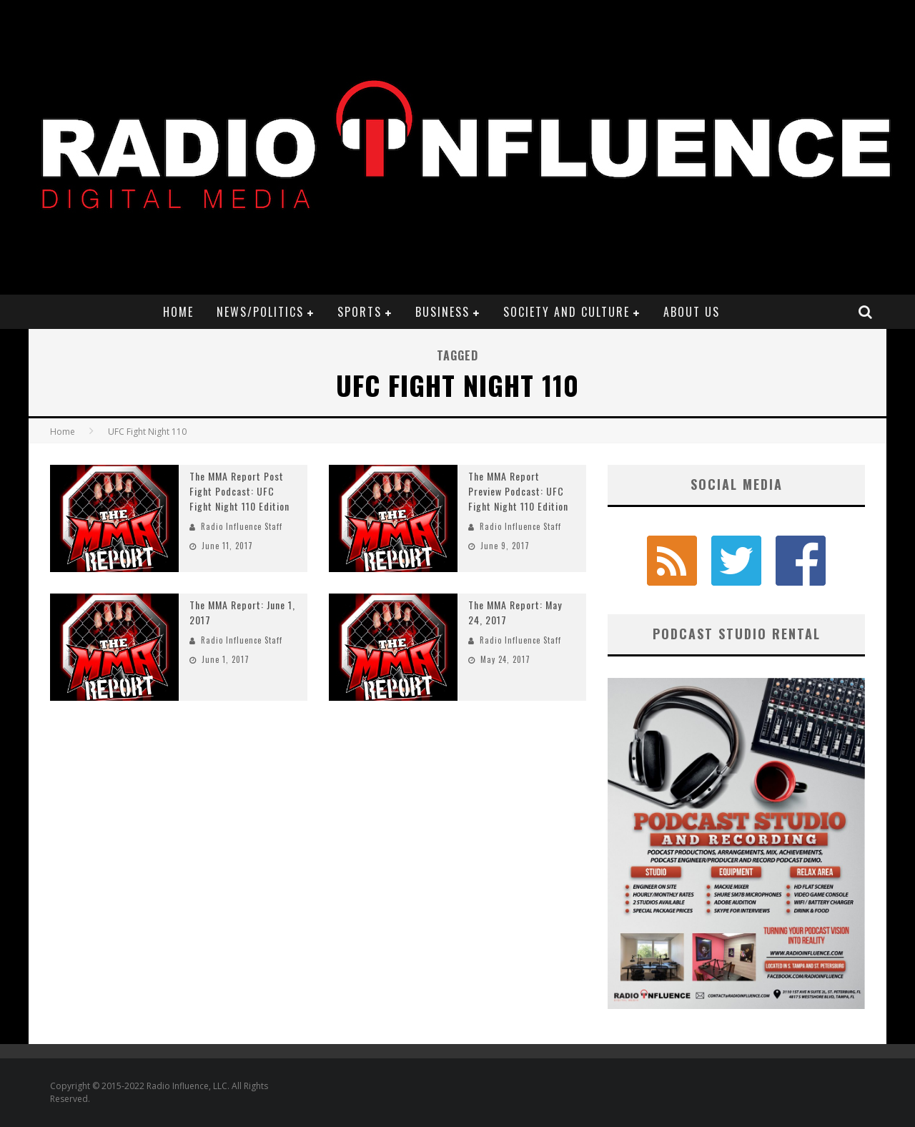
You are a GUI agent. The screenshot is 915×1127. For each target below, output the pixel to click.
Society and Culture (566, 311)
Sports (359, 311)
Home (178, 311)
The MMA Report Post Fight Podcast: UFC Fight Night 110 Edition (239, 490)
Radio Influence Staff (241, 526)
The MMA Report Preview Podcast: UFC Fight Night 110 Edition (518, 490)
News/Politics (260, 311)
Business (442, 311)
